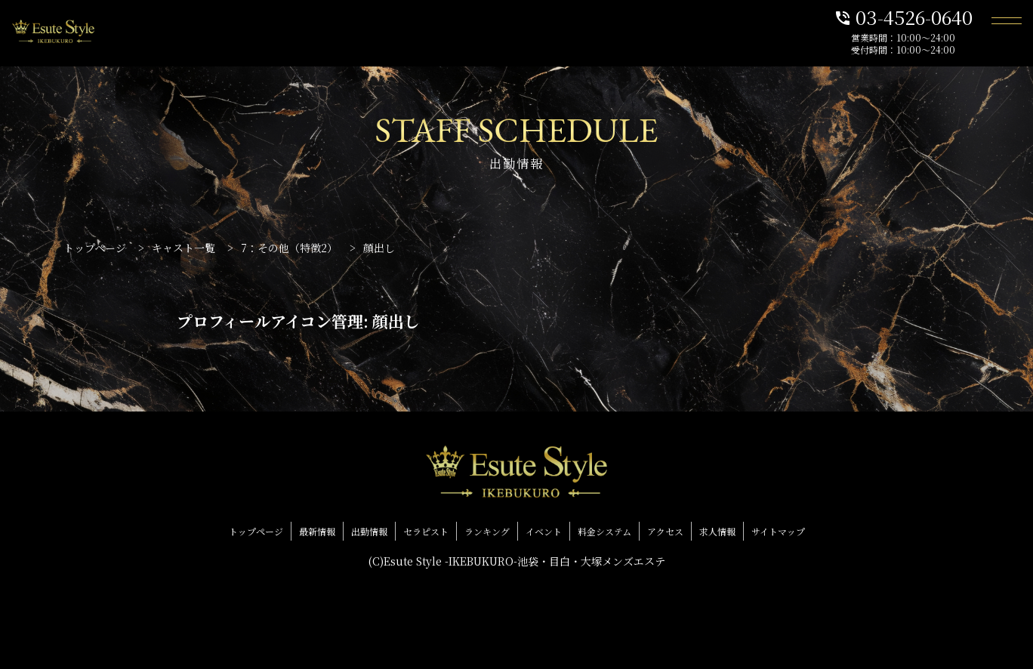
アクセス (665, 531)
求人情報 (717, 531)
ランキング (487, 531)
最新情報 (317, 531)
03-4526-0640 (903, 16)
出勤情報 (369, 531)
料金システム (604, 531)
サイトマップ (778, 531)
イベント (544, 531)
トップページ (256, 531)
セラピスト (426, 531)
